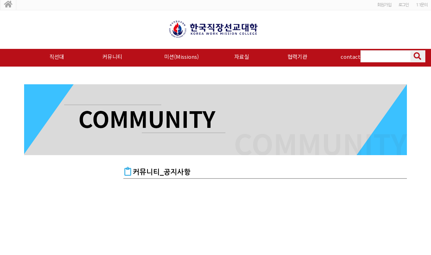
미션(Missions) (181, 56)
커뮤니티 (112, 56)
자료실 (241, 56)
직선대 (56, 56)
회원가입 (384, 5)
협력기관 (297, 56)
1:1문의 (421, 5)
